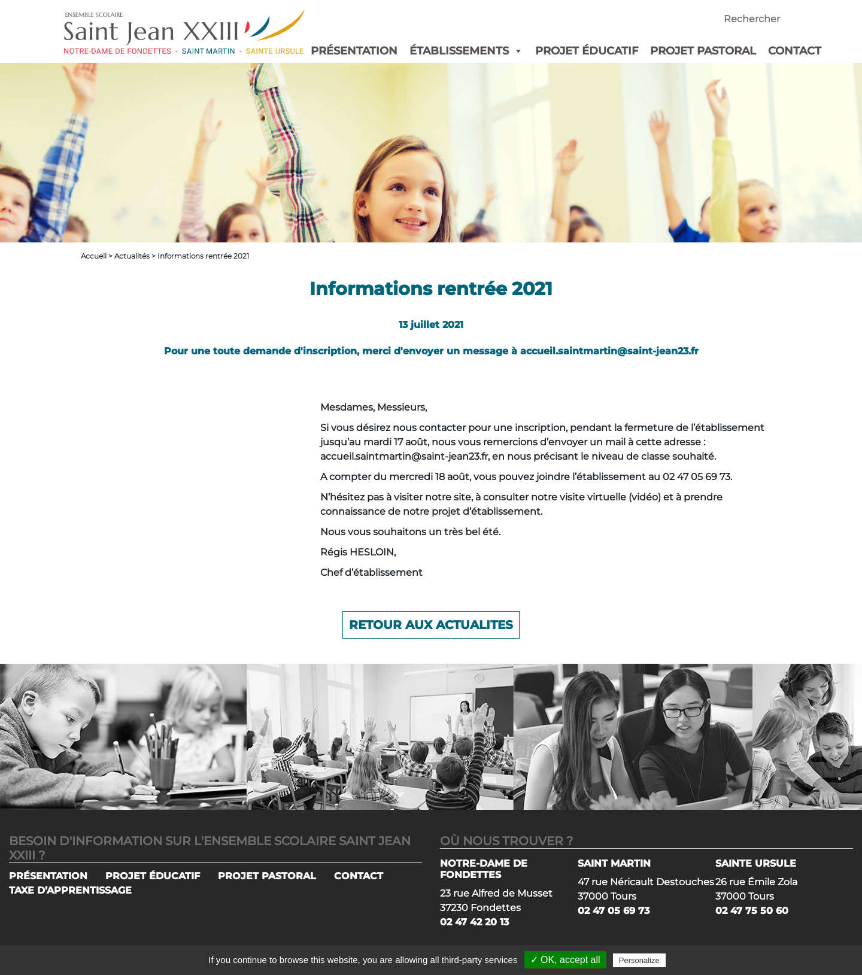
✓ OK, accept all (565, 960)
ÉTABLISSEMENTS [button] (466, 51)
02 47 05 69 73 (613, 910)
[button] (516, 51)
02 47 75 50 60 (751, 910)
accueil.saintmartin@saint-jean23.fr (404, 456)
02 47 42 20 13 (474, 922)
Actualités (132, 255)
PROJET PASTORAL (703, 50)
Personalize (639, 960)
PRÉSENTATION (354, 50)
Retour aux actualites (431, 625)
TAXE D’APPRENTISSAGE (70, 890)
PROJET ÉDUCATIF (586, 50)
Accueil (94, 255)
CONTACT (794, 50)
